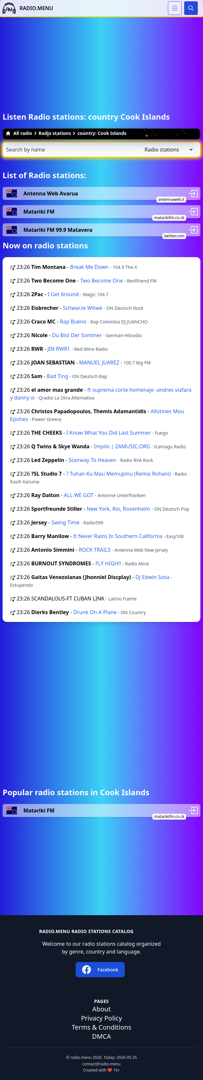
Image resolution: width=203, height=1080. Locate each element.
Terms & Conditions (102, 1027)
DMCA (101, 1036)
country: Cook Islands (101, 133)
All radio (19, 133)
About (101, 1009)
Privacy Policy (101, 1018)
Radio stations (55, 133)
